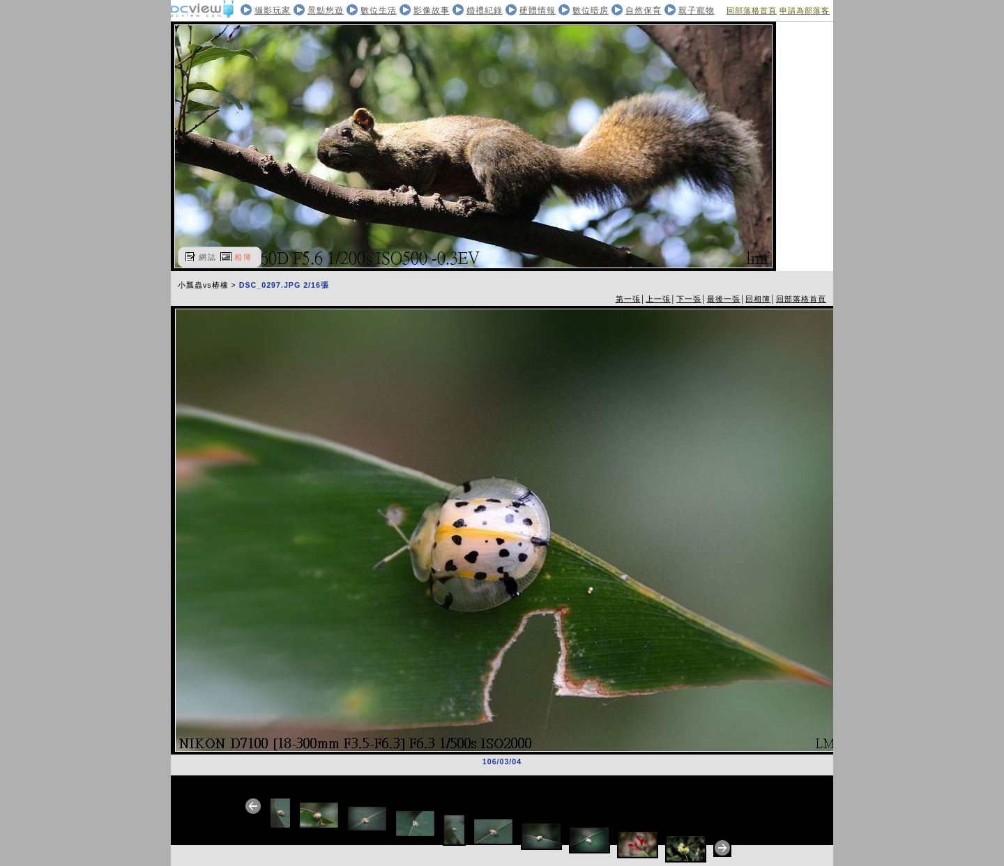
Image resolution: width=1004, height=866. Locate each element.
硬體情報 (537, 10)
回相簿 (757, 299)
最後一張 (723, 299)
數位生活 (378, 10)
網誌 (208, 257)
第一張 (628, 299)
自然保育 (643, 10)
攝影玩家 (272, 10)
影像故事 (431, 10)
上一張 (658, 299)
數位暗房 (590, 10)
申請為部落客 (804, 10)
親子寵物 (696, 10)
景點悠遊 (325, 10)
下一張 (688, 299)
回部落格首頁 (752, 10)
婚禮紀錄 (484, 10)
